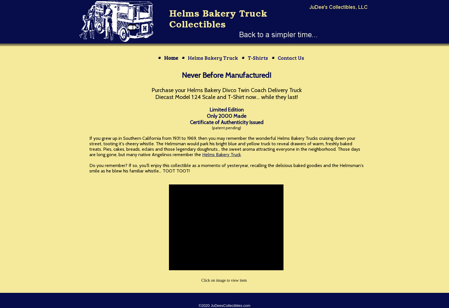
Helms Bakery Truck (221, 154)
